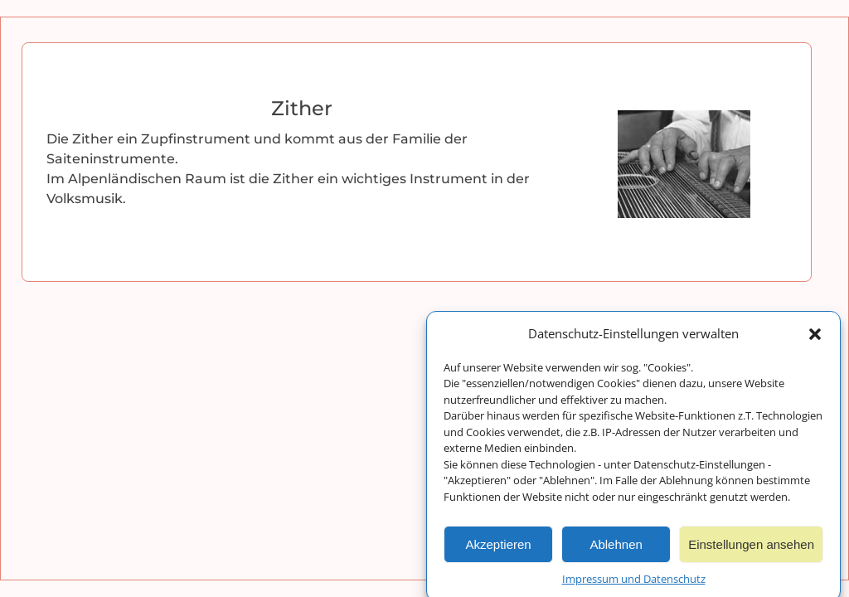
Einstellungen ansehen (751, 548)
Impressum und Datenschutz (634, 582)
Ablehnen (615, 548)
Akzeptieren (498, 548)
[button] (815, 337)
